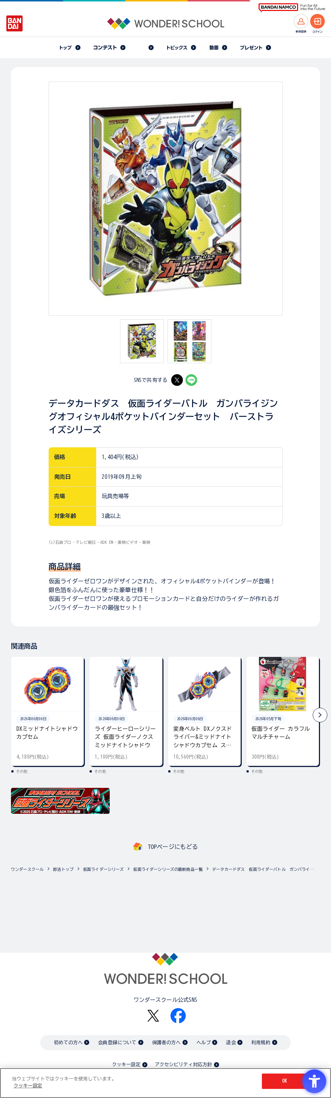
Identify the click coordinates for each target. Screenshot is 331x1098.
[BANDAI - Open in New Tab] (14, 23)
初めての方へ (68, 1042)
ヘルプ (203, 1042)
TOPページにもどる (173, 847)
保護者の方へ (166, 1042)
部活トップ (63, 869)
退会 (231, 1042)
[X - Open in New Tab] (177, 380)
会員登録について (117, 1042)
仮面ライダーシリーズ (103, 869)
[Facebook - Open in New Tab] (178, 1015)
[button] (320, 715)
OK (284, 1081)
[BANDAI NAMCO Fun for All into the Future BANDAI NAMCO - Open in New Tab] (292, 7)
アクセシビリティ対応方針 (183, 1064)
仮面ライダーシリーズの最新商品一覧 (168, 869)
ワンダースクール (27, 869)
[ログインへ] (317, 21)
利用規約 (261, 1042)
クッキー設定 (126, 1064)
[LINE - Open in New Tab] (191, 380)
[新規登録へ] (301, 21)
